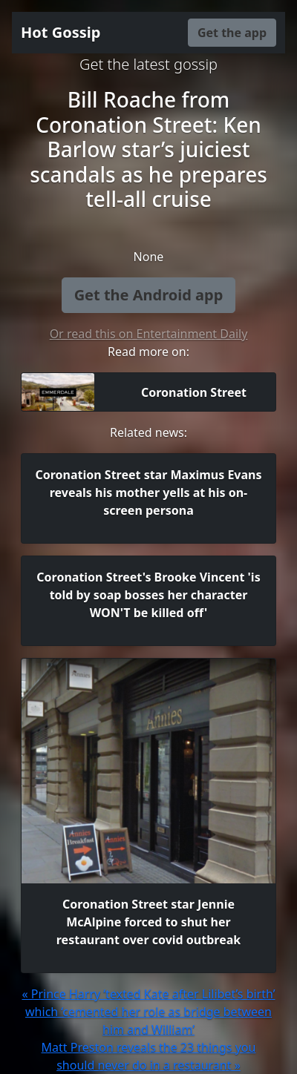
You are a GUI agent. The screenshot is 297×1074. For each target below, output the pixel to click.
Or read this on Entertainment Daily (149, 334)
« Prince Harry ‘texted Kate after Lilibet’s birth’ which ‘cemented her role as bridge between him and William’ (148, 1012)
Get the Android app (148, 295)
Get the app (232, 32)
